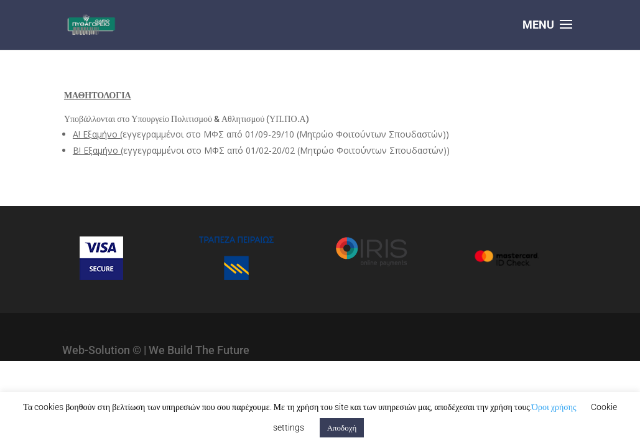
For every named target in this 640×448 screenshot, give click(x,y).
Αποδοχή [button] (342, 427)
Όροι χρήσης (554, 407)
